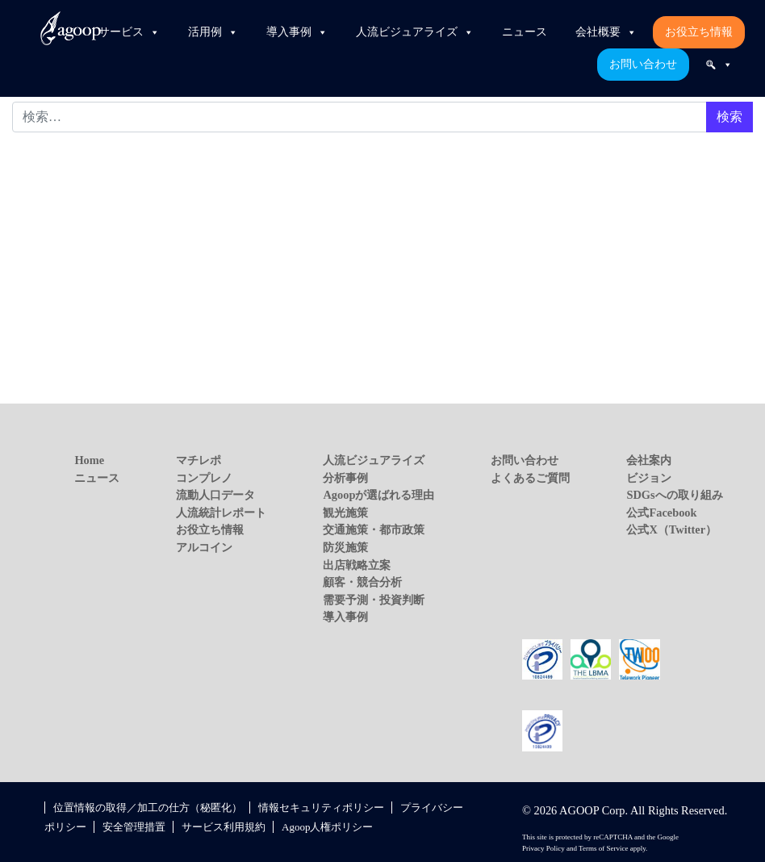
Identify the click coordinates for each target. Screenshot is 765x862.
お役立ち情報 (699, 32)
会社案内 (648, 460)
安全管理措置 (133, 827)
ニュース (524, 32)
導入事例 (297, 32)
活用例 (213, 32)
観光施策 (345, 512)
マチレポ (198, 460)
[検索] (719, 64)
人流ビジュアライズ (415, 32)
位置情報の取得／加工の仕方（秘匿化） (147, 807)
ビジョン (648, 477)
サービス (129, 32)
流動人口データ (215, 494)
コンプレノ (204, 477)
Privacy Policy (543, 848)
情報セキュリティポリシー (321, 807)
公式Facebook (661, 512)
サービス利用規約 (223, 827)
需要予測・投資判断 (373, 599)
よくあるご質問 (530, 477)
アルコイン (204, 547)
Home (89, 460)
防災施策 (345, 547)
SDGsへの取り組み (674, 494)
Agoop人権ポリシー (327, 827)
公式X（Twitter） (671, 529)
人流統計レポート (221, 512)
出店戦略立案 (357, 565)
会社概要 (606, 32)
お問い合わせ (643, 64)
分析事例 (345, 477)
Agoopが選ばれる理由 (378, 494)
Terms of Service (603, 848)
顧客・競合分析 (362, 581)
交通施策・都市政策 (373, 529)
